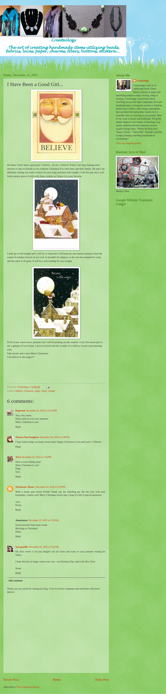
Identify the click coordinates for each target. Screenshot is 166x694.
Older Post (102, 679)
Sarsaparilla (21, 547)
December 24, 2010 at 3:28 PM (50, 487)
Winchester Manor (25, 487)
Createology (143, 80)
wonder (51, 391)
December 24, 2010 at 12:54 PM (41, 410)
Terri (18, 457)
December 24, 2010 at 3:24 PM (36, 457)
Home (57, 679)
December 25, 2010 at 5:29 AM (44, 520)
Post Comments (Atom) (28, 687)
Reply (18, 427)
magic (37, 391)
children (18, 391)
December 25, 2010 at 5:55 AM (44, 547)
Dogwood (20, 410)
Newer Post (11, 679)
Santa (44, 391)
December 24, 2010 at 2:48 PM (54, 437)
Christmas (28, 391)
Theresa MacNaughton (27, 437)
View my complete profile (128, 143)
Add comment (15, 580)
